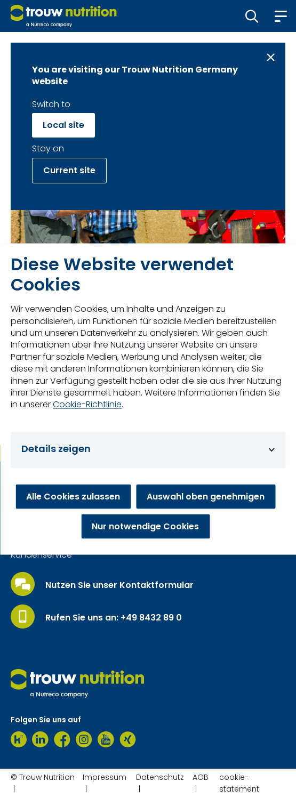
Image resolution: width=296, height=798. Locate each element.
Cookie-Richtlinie (87, 404)
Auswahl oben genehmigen (206, 496)
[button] (252, 16)
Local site (63, 125)
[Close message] (270, 57)
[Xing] (127, 739)
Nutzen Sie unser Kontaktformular (119, 585)
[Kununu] (19, 739)
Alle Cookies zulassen (73, 496)
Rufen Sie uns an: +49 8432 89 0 (113, 618)
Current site (69, 170)
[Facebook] (62, 739)
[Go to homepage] (64, 16)
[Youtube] (106, 739)
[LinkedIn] (40, 739)
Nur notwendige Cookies (145, 526)
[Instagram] (84, 739)
